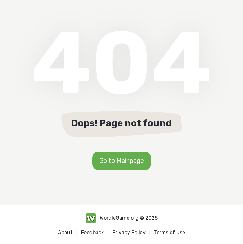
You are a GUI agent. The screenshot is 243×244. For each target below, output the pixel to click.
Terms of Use (169, 232)
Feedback (92, 232)
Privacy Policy (129, 232)
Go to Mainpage (121, 160)
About (65, 232)
